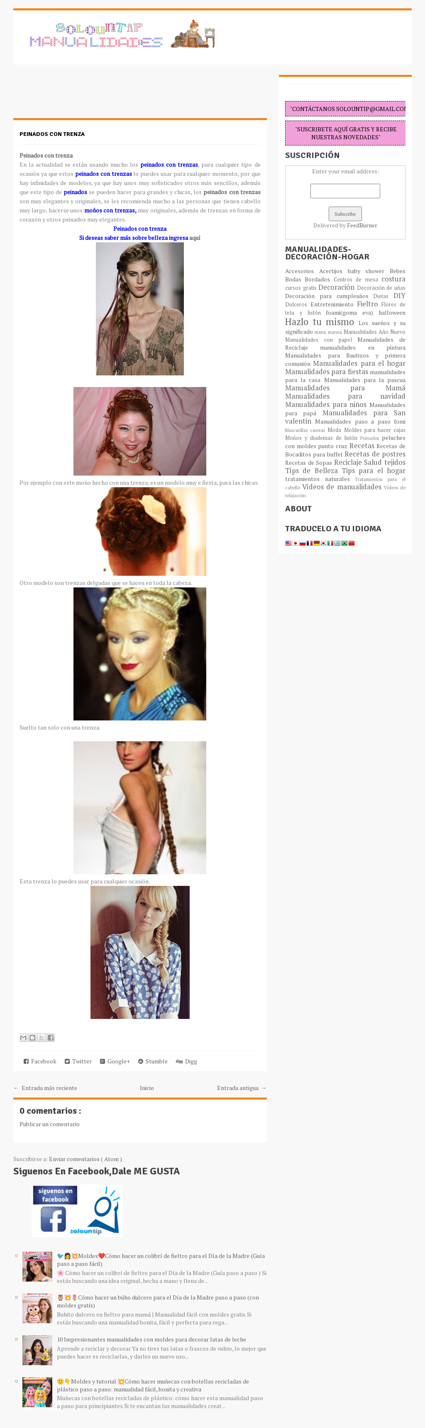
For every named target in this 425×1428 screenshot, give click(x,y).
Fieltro (369, 303)
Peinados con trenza (52, 134)
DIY (399, 295)
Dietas (383, 296)
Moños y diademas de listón (322, 437)
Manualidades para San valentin (345, 417)
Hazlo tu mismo (322, 322)
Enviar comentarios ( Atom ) (85, 1159)
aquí (194, 238)
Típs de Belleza (313, 470)
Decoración (337, 287)
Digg (186, 1061)
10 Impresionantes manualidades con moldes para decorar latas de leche (151, 1339)
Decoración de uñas (381, 287)
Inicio (147, 1088)
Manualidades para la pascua (365, 380)
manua (336, 332)
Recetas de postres (374, 454)
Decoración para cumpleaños (329, 296)
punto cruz (333, 446)
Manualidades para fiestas (327, 371)
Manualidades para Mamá (345, 387)
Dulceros (297, 304)
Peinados (371, 438)
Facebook (40, 1061)
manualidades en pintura (362, 347)
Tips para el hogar (373, 470)
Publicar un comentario (50, 1124)
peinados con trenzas (231, 192)
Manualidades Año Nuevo (374, 331)
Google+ (115, 1061)
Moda (335, 430)
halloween (392, 312)
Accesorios (302, 271)
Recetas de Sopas (309, 462)
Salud (374, 462)
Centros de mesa (357, 279)
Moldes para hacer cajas (375, 430)
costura (393, 279)
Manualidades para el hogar (359, 363)
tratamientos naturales (320, 479)
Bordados (319, 279)
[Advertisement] (79, 95)
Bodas (295, 279)
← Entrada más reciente (45, 1088)
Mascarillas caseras (306, 430)
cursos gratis (301, 287)
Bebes (397, 271)
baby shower (369, 271)
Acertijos (333, 271)
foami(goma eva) (352, 312)
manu (321, 332)
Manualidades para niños (327, 404)
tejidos (394, 462)
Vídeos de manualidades (343, 486)
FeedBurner (362, 225)
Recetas (363, 445)
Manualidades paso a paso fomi (360, 421)
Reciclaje (349, 462)
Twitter (78, 1061)
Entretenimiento (333, 304)
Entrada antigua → (242, 1088)
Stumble (153, 1061)
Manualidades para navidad (345, 396)
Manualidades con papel (321, 339)
